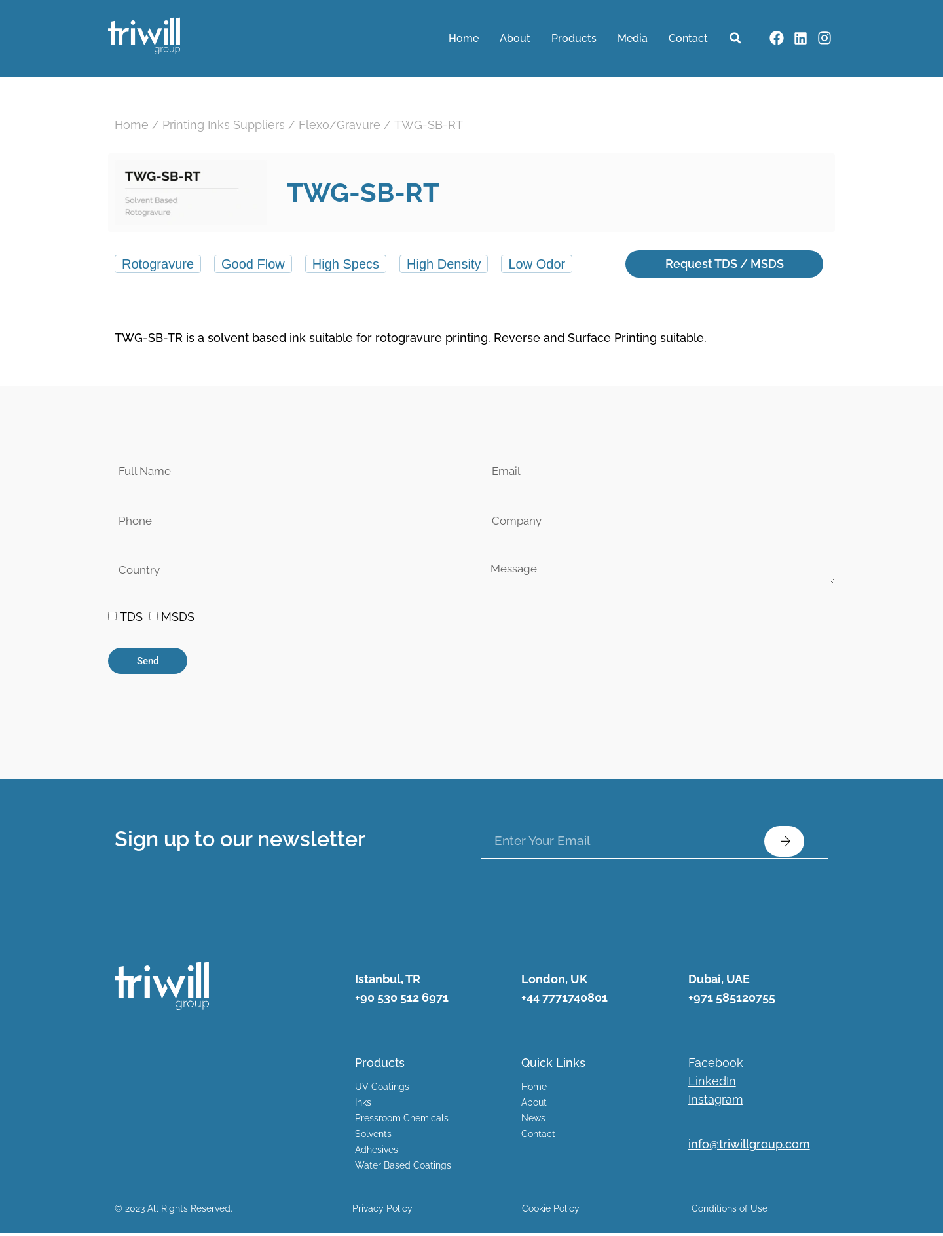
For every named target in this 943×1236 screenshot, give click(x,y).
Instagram (715, 1103)
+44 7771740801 (564, 1000)
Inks (363, 1105)
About (515, 38)
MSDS (177, 620)
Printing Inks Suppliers (223, 125)
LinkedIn (712, 1084)
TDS (131, 620)
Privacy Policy (382, 1212)
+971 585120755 (731, 1000)
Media (633, 38)
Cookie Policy (551, 1212)
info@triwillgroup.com (749, 1147)
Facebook (715, 1066)
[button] (735, 38)
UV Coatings (382, 1090)
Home (464, 38)
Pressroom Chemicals (402, 1121)
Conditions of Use (729, 1212)
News (533, 1121)
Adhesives (376, 1153)
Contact (688, 38)
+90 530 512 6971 (402, 1000)
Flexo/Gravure (339, 125)
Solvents (373, 1137)
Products (574, 38)
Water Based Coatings (403, 1168)
